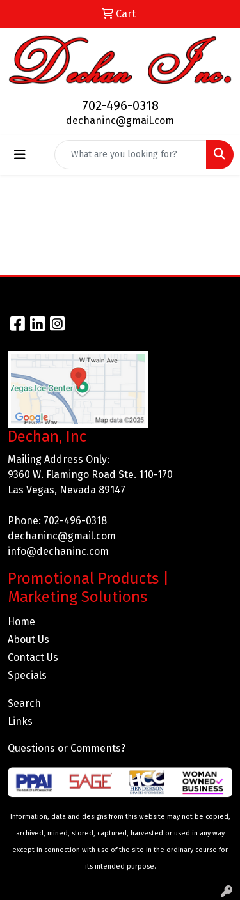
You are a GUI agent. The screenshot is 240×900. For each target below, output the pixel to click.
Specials (27, 675)
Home (21, 622)
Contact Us (33, 657)
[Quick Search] (130, 154)
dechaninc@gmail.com (120, 120)
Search (24, 703)
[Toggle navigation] (19, 155)
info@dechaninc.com (58, 551)
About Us (28, 639)
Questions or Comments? (66, 748)
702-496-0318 (120, 105)
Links (20, 721)
